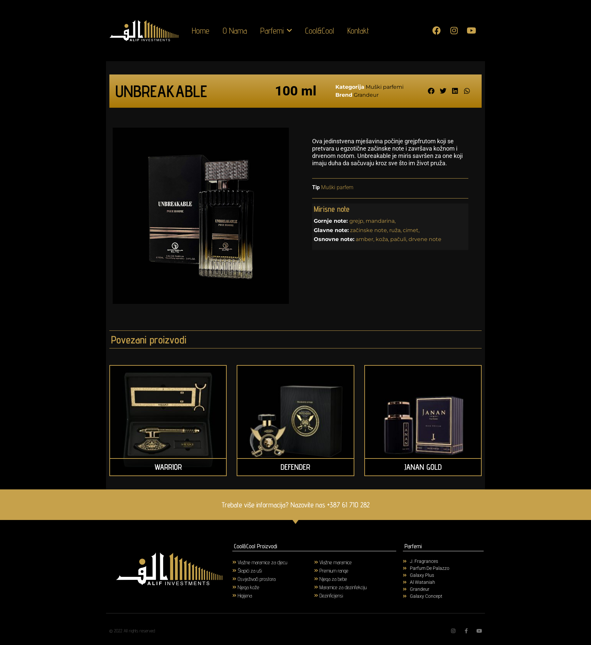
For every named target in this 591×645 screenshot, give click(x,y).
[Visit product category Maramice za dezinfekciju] (355, 587)
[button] (431, 90)
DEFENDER (295, 467)
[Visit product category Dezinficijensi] (355, 595)
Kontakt (358, 31)
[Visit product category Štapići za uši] (273, 570)
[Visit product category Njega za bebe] (355, 579)
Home (200, 31)
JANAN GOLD (423, 467)
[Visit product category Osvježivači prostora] (273, 579)
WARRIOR (168, 467)
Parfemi (276, 30)
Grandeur (366, 95)
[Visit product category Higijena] (273, 595)
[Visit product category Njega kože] (273, 587)
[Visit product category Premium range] (355, 570)
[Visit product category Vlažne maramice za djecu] (273, 562)
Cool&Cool (319, 31)
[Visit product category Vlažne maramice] (355, 562)
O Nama (235, 31)
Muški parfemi (385, 87)
